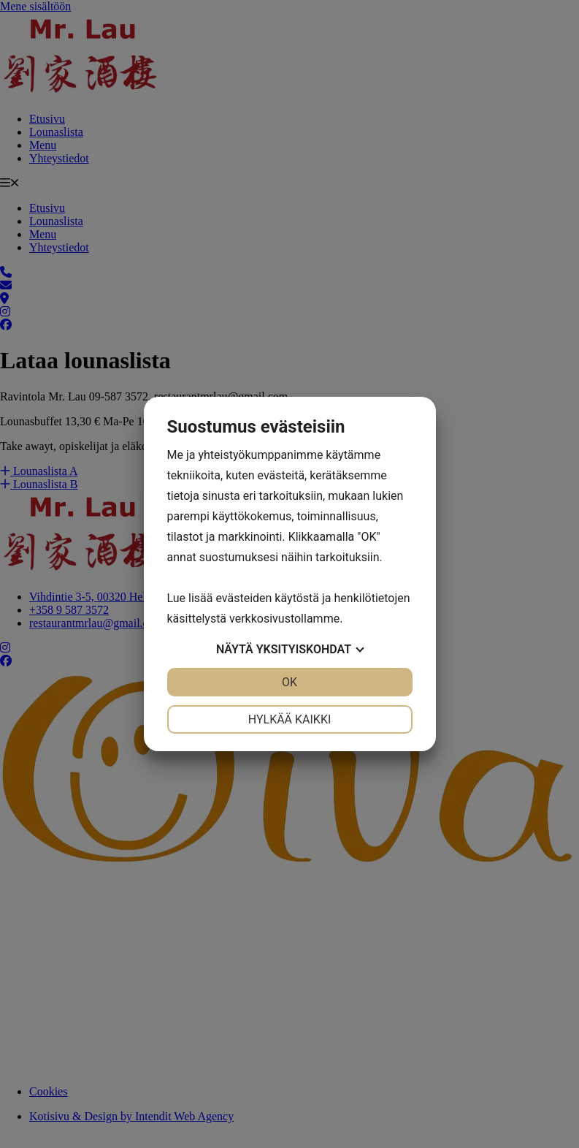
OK (289, 682)
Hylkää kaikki (289, 719)
